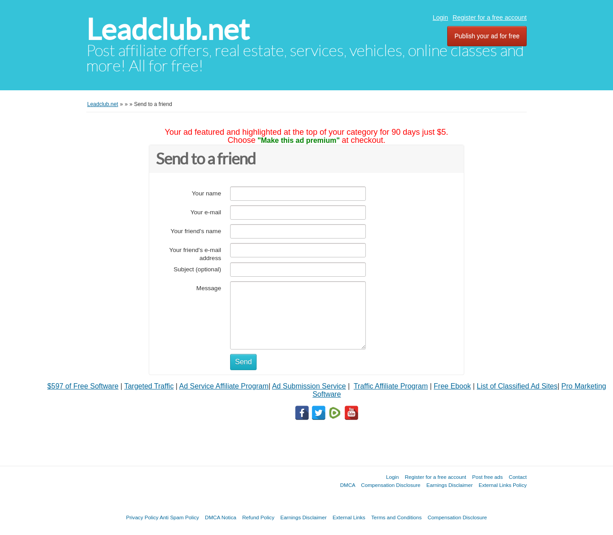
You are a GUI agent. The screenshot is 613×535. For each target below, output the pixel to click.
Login (440, 17)
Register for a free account (490, 17)
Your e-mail (206, 212)
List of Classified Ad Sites (517, 386)
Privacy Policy (142, 517)
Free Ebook (452, 386)
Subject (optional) (197, 269)
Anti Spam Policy (179, 517)
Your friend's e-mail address (195, 254)
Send (243, 362)
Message (208, 288)
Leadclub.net (167, 29)
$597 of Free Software (82, 386)
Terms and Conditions (396, 517)
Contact (518, 477)
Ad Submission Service (309, 386)
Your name (206, 193)
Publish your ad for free (487, 36)
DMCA (347, 485)
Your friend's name (196, 231)
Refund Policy (258, 517)
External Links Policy (503, 485)
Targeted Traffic (148, 386)
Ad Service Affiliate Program (224, 386)
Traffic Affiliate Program (391, 386)
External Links (349, 517)
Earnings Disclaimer (449, 485)
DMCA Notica (220, 517)
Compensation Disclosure (390, 485)
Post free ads (487, 477)
